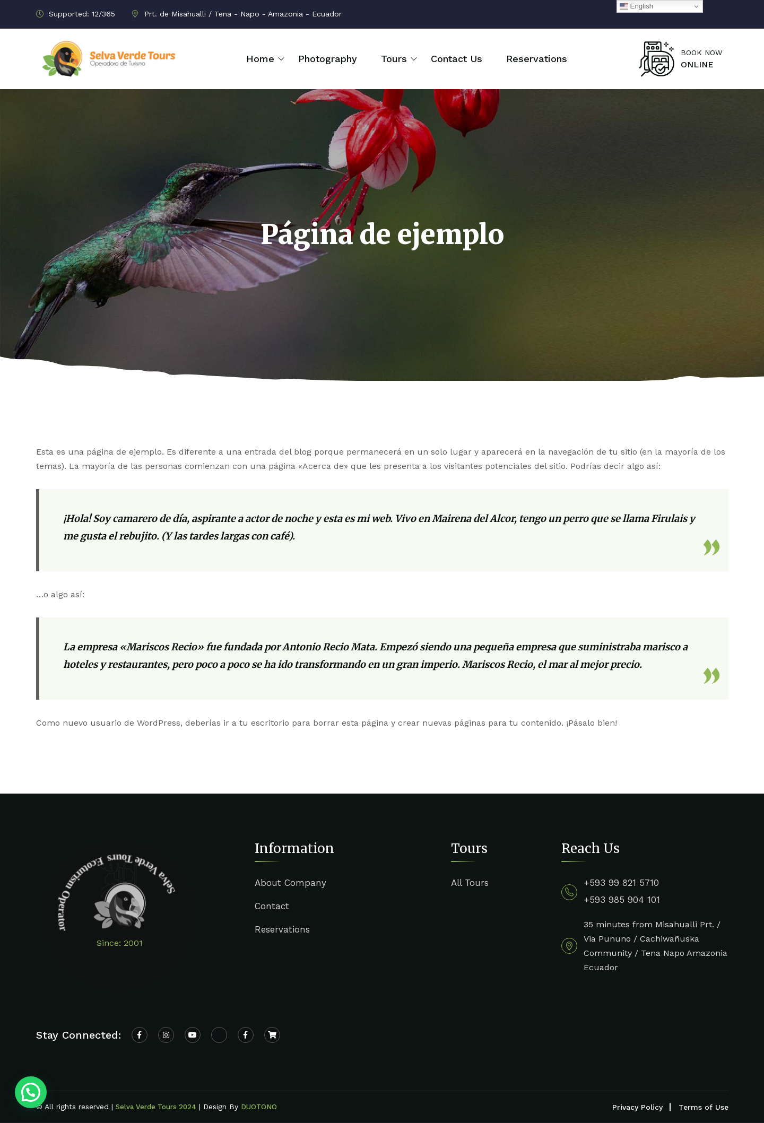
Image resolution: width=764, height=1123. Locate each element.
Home (260, 58)
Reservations (536, 58)
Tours (394, 58)
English (636, 6)
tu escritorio (264, 723)
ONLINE (697, 64)
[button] (31, 1092)
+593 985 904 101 (622, 899)
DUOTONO (259, 1107)
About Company (290, 882)
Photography (327, 58)
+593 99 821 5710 (621, 882)
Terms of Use (703, 1107)
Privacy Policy (637, 1107)
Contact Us (456, 58)
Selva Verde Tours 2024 (156, 1107)
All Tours (470, 882)
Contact (272, 906)
